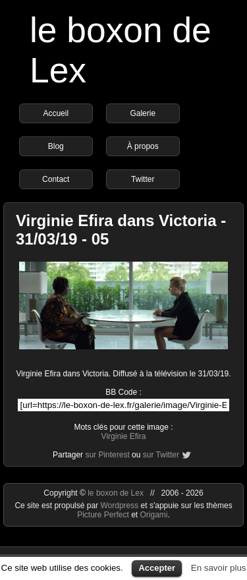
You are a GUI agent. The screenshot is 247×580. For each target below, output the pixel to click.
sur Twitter (161, 454)
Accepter (156, 568)
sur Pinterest (107, 454)
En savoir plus (218, 568)
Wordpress (120, 505)
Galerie (142, 113)
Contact (55, 179)
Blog (56, 146)
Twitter (142, 179)
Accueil (56, 113)
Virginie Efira (123, 436)
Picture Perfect (103, 514)
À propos (143, 146)
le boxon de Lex (116, 493)
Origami (154, 514)
